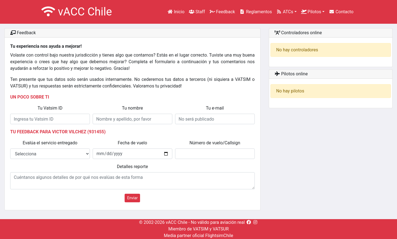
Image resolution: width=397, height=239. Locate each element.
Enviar (132, 198)
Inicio (175, 11)
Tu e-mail (215, 108)
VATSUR (221, 229)
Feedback (222, 11)
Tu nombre (132, 108)
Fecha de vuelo (132, 142)
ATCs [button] (284, 11)
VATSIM (200, 229)
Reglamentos (255, 11)
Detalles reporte (132, 166)
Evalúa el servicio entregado (50, 142)
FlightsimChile (219, 235)
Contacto (341, 11)
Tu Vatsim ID (49, 108)
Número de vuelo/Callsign (214, 142)
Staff (197, 11)
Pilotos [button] (311, 11)
